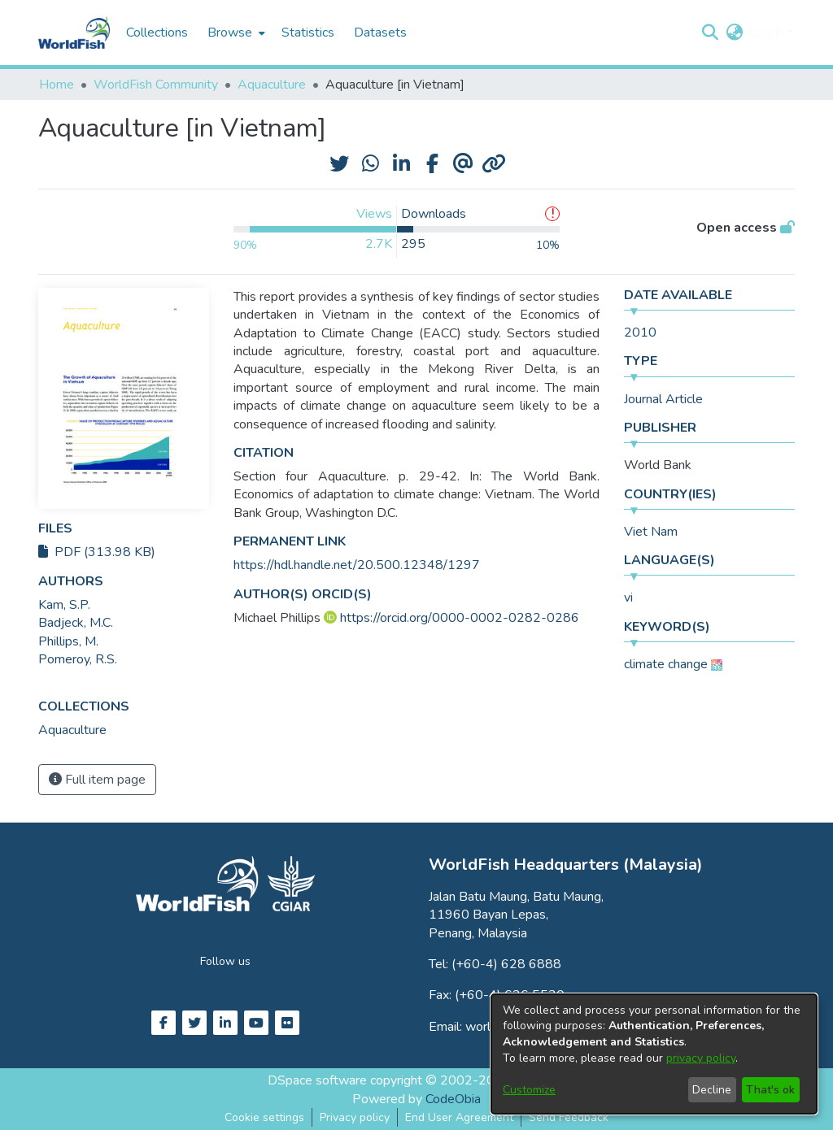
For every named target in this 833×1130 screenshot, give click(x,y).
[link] (72, 730)
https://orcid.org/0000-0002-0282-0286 (459, 618)
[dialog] (654, 1054)
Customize (529, 1089)
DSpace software (317, 1080)
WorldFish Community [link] (156, 84)
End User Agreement (459, 1117)
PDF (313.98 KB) (96, 552)
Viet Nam (651, 532)
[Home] (74, 32)
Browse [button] (229, 32)
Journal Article (663, 399)
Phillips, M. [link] (68, 641)
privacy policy (700, 1058)
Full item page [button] (97, 780)
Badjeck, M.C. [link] (75, 623)
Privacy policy (355, 1117)
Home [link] (56, 84)
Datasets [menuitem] (380, 32)
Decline (711, 1089)
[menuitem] (234, 32)
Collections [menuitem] (157, 32)
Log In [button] (768, 32)
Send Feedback (568, 1117)
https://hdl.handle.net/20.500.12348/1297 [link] (356, 565)
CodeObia (453, 1099)
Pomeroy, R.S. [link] (77, 659)
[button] (710, 32)
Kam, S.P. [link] (64, 605)
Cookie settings (264, 1117)
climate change (666, 664)
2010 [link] (640, 332)
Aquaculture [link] (272, 84)
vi (628, 597)
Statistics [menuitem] (307, 32)
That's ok (770, 1089)
